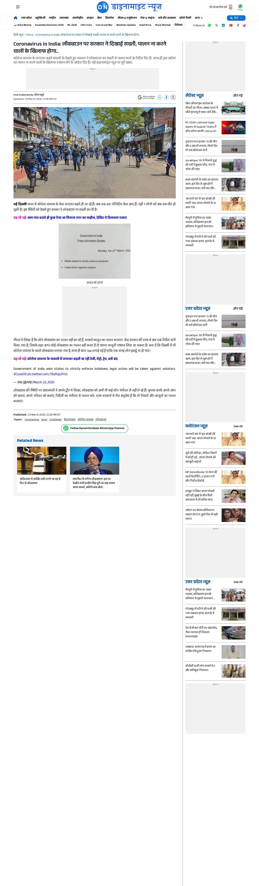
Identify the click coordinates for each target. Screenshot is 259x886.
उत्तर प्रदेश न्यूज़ (197, 309)
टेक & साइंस (147, 18)
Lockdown (55, 420)
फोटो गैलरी (185, 18)
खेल (99, 18)
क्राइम (90, 18)
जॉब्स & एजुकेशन (127, 18)
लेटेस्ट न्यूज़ (194, 96)
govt (44, 420)
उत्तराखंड (64, 18)
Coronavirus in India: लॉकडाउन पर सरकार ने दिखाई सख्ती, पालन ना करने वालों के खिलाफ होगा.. (88, 35)
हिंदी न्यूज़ (18, 35)
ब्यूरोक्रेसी (40, 18)
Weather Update (126, 25)
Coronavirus (32, 420)
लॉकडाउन (101, 420)
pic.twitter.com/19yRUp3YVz (47, 375)
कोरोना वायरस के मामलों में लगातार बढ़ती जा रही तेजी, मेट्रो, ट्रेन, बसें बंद (65, 359)
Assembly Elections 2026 (49, 25)
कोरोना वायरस (85, 420)
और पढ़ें (239, 96)
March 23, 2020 (43, 383)
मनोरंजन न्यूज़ (196, 427)
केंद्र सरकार (70, 420)
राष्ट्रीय (52, 18)
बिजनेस (109, 18)
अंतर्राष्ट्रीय (77, 18)
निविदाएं (178, 25)
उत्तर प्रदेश (26, 18)
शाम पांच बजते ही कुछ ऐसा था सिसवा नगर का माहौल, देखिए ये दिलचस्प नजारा (70, 218)
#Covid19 (20, 375)
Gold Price (145, 25)
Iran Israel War (104, 25)
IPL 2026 (72, 25)
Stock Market (163, 25)
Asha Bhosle (24, 25)
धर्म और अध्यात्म (167, 18)
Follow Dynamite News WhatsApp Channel (97, 428)
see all (239, 426)
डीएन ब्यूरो (39, 95)
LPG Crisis (86, 25)
